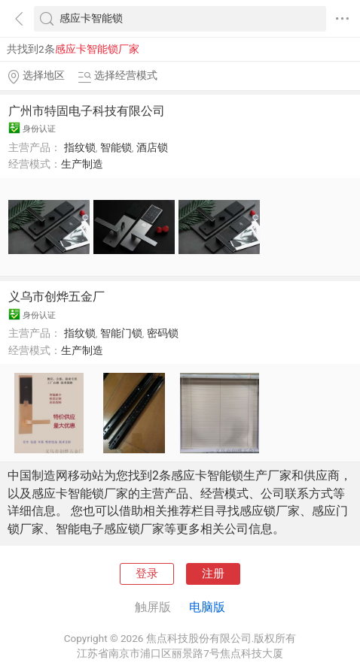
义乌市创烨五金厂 (56, 296)
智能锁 (116, 147)
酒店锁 (152, 147)
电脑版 (207, 607)
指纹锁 (80, 147)
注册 (213, 573)
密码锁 (162, 333)
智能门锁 (121, 333)
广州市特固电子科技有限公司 (86, 111)
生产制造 (82, 164)
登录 (147, 573)
